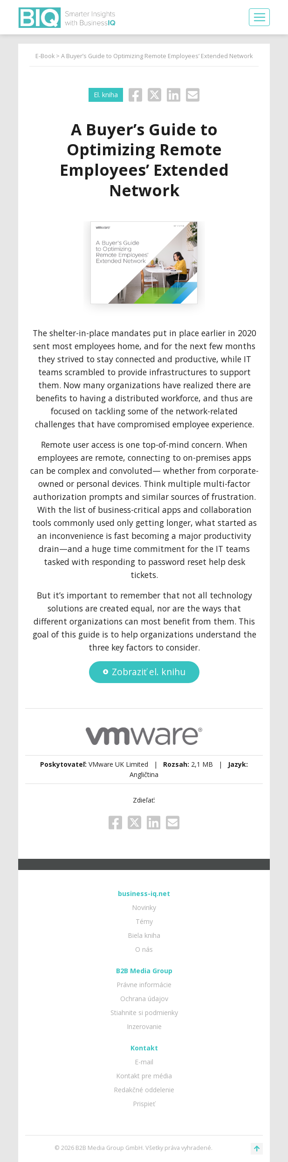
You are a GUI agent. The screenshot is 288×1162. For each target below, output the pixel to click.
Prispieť (144, 1103)
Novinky (144, 907)
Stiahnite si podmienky (144, 1012)
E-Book (45, 56)
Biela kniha (144, 935)
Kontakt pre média (144, 1075)
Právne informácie (144, 984)
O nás (144, 949)
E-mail (144, 1061)
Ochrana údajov (144, 998)
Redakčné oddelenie (144, 1089)
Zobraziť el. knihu (144, 671)
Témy (144, 921)
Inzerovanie (144, 1026)
